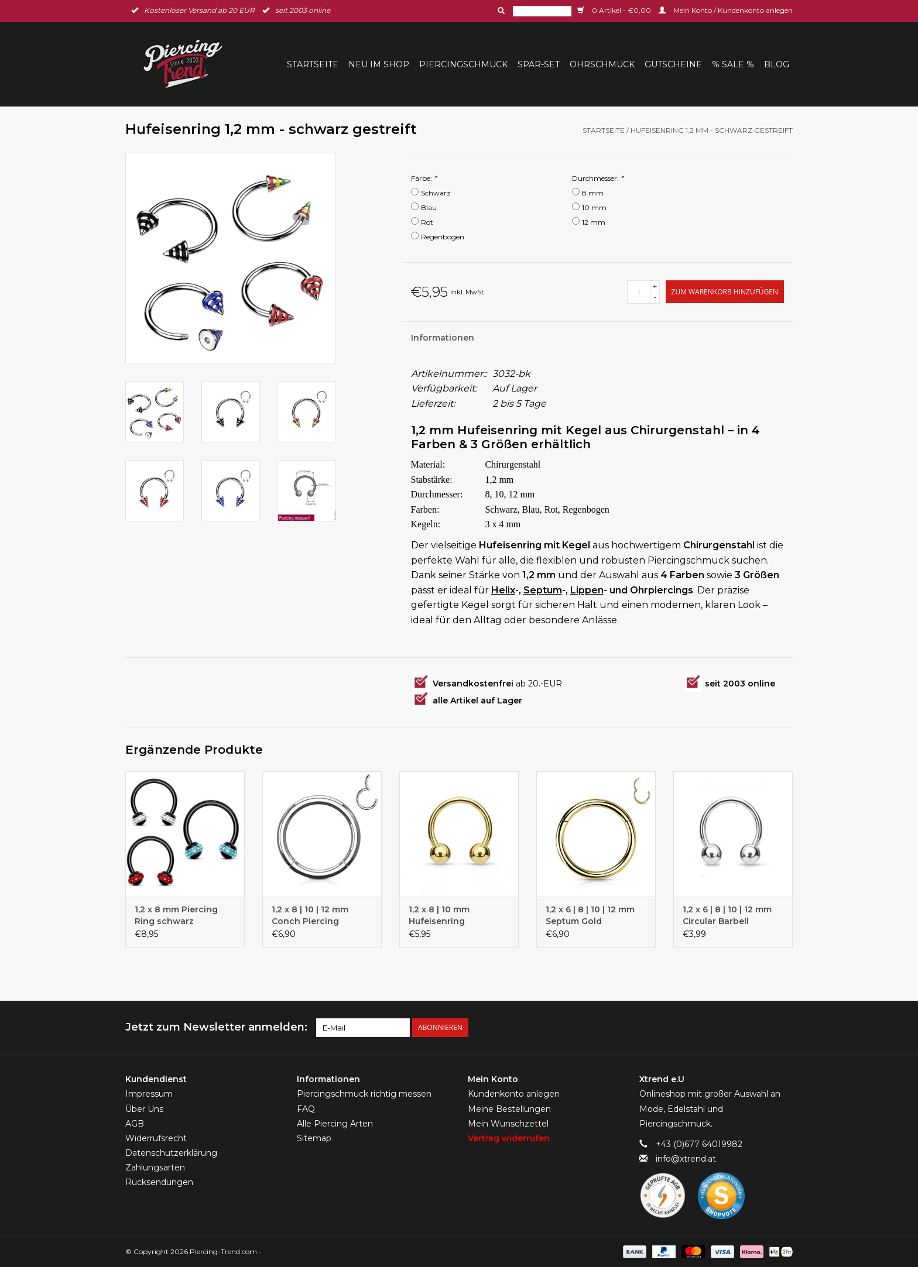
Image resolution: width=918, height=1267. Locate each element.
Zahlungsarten (155, 1167)
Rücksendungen (159, 1182)
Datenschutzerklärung (171, 1153)
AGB (134, 1123)
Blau (429, 207)
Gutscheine (673, 64)
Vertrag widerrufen (509, 1138)
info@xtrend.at (686, 1158)
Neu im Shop (378, 64)
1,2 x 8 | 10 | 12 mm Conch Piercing (310, 915)
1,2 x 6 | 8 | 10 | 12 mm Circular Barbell (727, 915)
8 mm (593, 192)
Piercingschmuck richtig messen (364, 1094)
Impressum (149, 1094)
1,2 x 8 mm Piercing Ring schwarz (176, 915)
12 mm (593, 222)
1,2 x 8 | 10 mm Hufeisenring (439, 915)
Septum (542, 590)
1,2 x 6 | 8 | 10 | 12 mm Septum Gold (590, 915)
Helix (503, 590)
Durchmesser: (598, 178)
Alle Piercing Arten (335, 1123)
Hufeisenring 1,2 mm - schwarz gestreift (712, 130)
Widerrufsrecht (156, 1138)
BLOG (776, 64)
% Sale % (733, 64)
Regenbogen (442, 236)
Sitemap (314, 1138)
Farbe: (424, 178)
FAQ (306, 1109)
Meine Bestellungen (509, 1109)
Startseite (312, 64)
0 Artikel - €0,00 (615, 10)
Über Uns (144, 1109)
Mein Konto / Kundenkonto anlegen (726, 10)
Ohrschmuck (602, 64)
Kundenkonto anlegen (514, 1094)
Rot (427, 222)
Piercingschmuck (463, 64)
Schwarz (436, 192)
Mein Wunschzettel (508, 1123)
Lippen (587, 590)
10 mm (594, 207)
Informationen (442, 337)
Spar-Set (539, 64)
